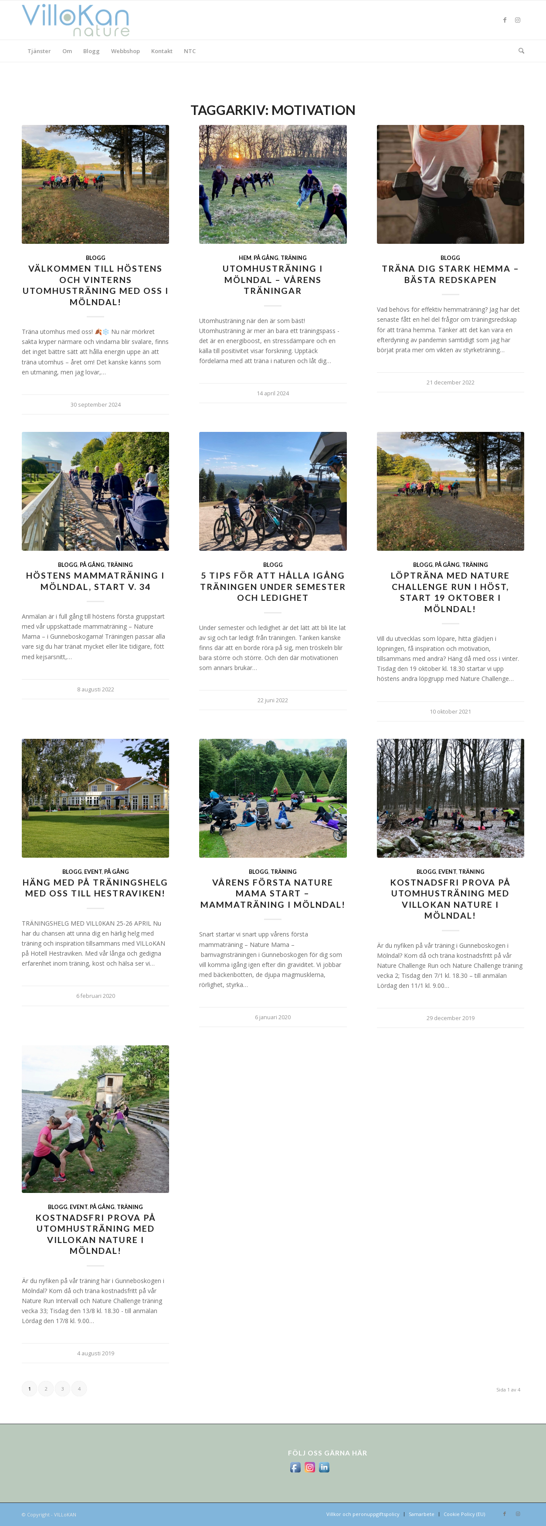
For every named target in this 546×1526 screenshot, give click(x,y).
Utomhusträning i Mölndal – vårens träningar (273, 279)
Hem (245, 258)
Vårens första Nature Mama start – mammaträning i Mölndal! (273, 893)
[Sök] (518, 51)
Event (93, 872)
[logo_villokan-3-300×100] (80, 20)
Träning (294, 258)
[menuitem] (39, 51)
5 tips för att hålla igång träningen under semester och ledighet (273, 586)
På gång (266, 258)
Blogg (95, 258)
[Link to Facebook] (504, 20)
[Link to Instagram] (517, 20)
